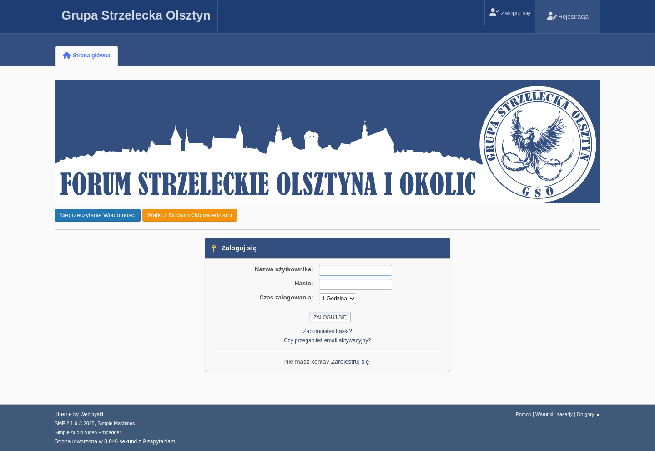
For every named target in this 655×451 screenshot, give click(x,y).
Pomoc (523, 414)
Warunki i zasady (554, 414)
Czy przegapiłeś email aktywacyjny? (327, 340)
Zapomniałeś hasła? (327, 331)
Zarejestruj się (350, 361)
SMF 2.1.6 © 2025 (75, 423)
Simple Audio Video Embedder (88, 432)
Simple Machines (116, 423)
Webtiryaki (92, 414)
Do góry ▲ (588, 414)
